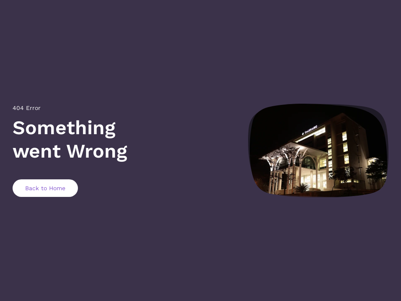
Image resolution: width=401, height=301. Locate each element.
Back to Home (45, 188)
